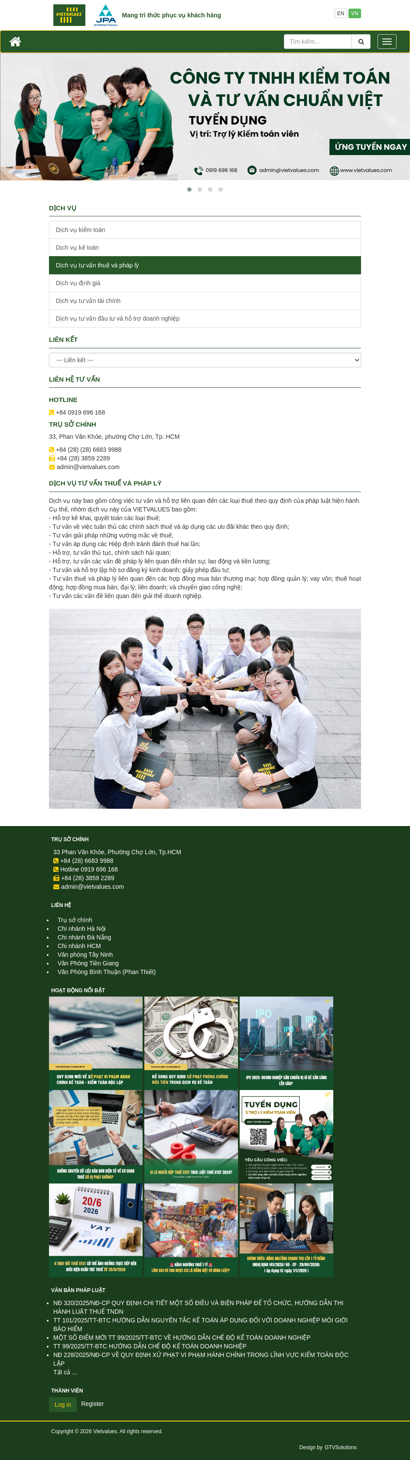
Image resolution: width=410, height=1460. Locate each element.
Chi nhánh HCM (79, 945)
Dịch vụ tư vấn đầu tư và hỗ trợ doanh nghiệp (117, 318)
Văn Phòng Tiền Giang (88, 963)
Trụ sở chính (70, 839)
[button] (189, 189)
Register (92, 1403)
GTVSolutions (341, 1447)
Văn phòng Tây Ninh (85, 954)
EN (341, 13)
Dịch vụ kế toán (77, 247)
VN (354, 13)
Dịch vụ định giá (78, 283)
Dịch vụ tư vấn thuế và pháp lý (97, 265)
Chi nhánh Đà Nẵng (84, 937)
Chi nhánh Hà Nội (82, 928)
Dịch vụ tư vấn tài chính (88, 300)
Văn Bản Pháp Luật (78, 1290)
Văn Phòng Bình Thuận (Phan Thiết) (107, 971)
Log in (63, 1404)
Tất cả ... (65, 1372)
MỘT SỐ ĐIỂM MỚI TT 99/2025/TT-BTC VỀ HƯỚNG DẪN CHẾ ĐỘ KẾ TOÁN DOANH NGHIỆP (182, 1337)
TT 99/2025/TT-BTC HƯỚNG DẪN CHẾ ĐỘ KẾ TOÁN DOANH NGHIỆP (150, 1346)
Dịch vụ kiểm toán (80, 229)
